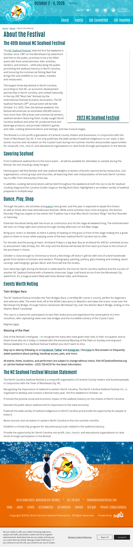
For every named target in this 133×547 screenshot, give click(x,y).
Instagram (73, 350)
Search (97, 10)
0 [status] (90, 10)
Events (79, 20)
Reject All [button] (105, 537)
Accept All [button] (122, 537)
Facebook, (48, 350)
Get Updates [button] (105, 10)
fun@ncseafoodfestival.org (102, 500)
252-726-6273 (73, 500)
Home (5, 28)
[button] (98, 85)
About (65, 20)
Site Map (91, 507)
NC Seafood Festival (19, 50)
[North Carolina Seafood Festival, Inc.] (18, 11)
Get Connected (98, 20)
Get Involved (122, 20)
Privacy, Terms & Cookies (113, 507)
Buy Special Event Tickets (123, 10)
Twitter (58, 350)
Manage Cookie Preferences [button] (80, 537)
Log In (79, 10)
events (49, 206)
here (16, 324)
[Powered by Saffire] (118, 515)
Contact (79, 507)
